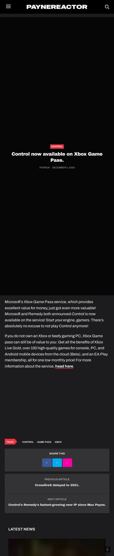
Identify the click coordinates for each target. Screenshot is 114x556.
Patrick (45, 167)
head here (64, 366)
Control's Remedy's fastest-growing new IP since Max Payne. (57, 505)
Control (57, 146)
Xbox (58, 442)
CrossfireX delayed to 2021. (57, 485)
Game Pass (44, 442)
